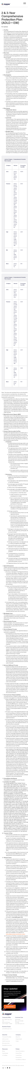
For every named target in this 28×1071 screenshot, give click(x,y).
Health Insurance (6, 1041)
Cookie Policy (19, 1055)
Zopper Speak (19, 1039)
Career (17, 1041)
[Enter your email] (14, 1000)
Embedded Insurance (7, 1045)
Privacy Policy (19, 1053)
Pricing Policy (19, 1057)
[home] (5, 4)
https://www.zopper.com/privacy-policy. (15, 934)
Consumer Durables (6, 1037)
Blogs (3, 1051)
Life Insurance (5, 1039)
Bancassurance (5, 1043)
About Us (18, 1037)
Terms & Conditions (20, 1051)
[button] (25, 3)
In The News (4, 1055)
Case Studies (5, 1053)
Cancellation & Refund (21, 1059)
